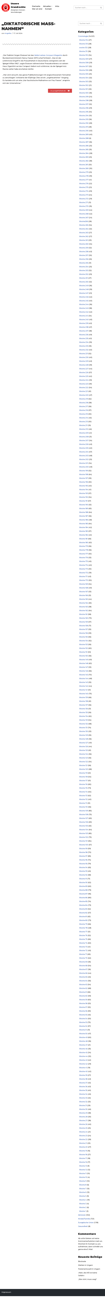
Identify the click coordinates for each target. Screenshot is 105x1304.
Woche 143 (83, 686)
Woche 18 (83, 1162)
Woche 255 (83, 264)
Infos (57, 6)
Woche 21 (83, 1150)
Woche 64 (83, 987)
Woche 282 (84, 162)
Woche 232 (83, 352)
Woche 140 (83, 698)
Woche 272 (83, 200)
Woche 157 (83, 633)
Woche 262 (83, 238)
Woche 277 (83, 181)
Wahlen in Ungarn (85, 1273)
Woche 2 (82, 1215)
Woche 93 (83, 877)
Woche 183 (83, 534)
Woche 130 (83, 736)
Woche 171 (83, 580)
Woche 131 (83, 732)
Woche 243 (84, 310)
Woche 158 (83, 629)
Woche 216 (83, 413)
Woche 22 (83, 1147)
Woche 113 (83, 801)
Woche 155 (83, 641)
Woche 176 (83, 561)
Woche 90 (83, 888)
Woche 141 (83, 694)
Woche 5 (82, 1204)
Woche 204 (84, 455)
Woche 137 (83, 709)
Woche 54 (83, 1025)
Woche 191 (83, 504)
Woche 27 (83, 1128)
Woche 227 (83, 371)
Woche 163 (83, 610)
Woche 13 (83, 1173)
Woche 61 (83, 998)
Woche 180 (83, 546)
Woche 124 (83, 759)
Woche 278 (84, 177)
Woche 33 (83, 1105)
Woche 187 (83, 519)
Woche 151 (83, 656)
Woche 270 (84, 207)
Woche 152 (83, 652)
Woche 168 (83, 591)
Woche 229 (83, 363)
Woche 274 (83, 192)
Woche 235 (83, 340)
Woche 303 (84, 82)
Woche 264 (84, 230)
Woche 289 (84, 135)
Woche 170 (83, 584)
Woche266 (83, 223)
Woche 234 (84, 344)
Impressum (6, 1300)
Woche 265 (83, 226)
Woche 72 (83, 956)
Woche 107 (83, 823)
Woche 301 (83, 90)
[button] (51, 6)
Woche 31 (83, 1112)
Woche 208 (84, 439)
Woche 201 (83, 466)
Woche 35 (83, 1097)
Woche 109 (83, 816)
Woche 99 (83, 854)
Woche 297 (83, 105)
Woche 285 (83, 150)
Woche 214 (83, 420)
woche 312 (83, 48)
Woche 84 (83, 911)
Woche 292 (83, 124)
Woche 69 (83, 968)
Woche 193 (83, 496)
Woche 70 (83, 964)
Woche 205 (83, 451)
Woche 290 (84, 131)
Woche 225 (83, 379)
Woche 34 (83, 1101)
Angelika (8, 33)
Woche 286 (84, 147)
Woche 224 (84, 382)
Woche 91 (83, 884)
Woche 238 (84, 329)
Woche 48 (83, 1048)
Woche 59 (83, 1006)
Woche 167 (83, 595)
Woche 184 (83, 531)
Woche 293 (83, 120)
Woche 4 (83, 1207)
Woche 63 (83, 991)
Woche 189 (83, 512)
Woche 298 (84, 101)
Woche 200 (84, 470)
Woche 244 (84, 306)
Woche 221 (83, 394)
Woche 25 (83, 1135)
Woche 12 (83, 1177)
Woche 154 (83, 645)
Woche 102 (83, 842)
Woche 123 (83, 763)
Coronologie (83, 36)
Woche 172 (83, 576)
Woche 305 (83, 74)
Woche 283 (84, 158)
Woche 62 (83, 994)
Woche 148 (83, 667)
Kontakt (48, 9)
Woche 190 (83, 508)
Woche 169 (83, 588)
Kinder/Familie (84, 1226)
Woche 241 (83, 318)
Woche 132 (83, 728)
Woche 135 (83, 717)
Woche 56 (83, 1017)
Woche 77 (83, 937)
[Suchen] (86, 8)
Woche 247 (83, 295)
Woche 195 (83, 489)
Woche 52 (83, 1032)
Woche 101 (83, 846)
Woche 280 (84, 169)
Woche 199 (83, 474)
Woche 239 (83, 325)
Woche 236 (83, 337)
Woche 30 (83, 1116)
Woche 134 (83, 721)
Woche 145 (83, 679)
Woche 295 (83, 112)
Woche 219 (83, 401)
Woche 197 (83, 481)
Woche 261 (83, 242)
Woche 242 (84, 314)
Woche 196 (83, 485)
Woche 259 (83, 249)
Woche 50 (83, 1040)
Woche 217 (83, 409)
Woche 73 (83, 953)
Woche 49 (83, 1044)
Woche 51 (83, 1036)
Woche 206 (84, 447)
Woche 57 (83, 1013)
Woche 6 (82, 1200)
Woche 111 (83, 808)
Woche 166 (83, 599)
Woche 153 (83, 648)
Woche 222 (83, 390)
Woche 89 (83, 892)
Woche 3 (82, 1211)
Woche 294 (84, 116)
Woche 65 (83, 983)
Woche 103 (83, 839)
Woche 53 (83, 1029)
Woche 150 (83, 660)
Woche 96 (83, 865)
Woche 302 (84, 86)
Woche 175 (83, 565)
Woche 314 (83, 40)
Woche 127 (83, 747)
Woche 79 (83, 930)
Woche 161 (83, 618)
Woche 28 (83, 1124)
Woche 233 (83, 348)
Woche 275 (83, 188)
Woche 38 (83, 1086)
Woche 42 (83, 1071)
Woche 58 (83, 1010)
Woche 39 (83, 1082)
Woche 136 (83, 713)
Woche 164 (83, 607)
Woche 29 (83, 1120)
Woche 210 (83, 432)
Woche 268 (84, 215)
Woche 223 (83, 386)
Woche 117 (83, 785)
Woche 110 (83, 812)
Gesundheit (83, 1234)
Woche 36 (83, 1093)
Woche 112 (83, 804)
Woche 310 (83, 55)
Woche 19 (83, 1158)
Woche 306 (84, 71)
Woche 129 (83, 740)
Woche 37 (83, 1090)
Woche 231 (83, 356)
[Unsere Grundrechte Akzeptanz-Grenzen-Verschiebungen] (15, 7)
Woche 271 (83, 204)
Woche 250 (83, 283)
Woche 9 (82, 1188)
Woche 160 (83, 622)
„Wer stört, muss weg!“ (87, 1287)
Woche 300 (84, 93)
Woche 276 (83, 185)
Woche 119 (83, 778)
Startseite (36, 6)
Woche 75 (83, 945)
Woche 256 (83, 261)
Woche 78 (83, 934)
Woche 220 (84, 398)
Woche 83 (83, 915)
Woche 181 (83, 542)
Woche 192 (83, 500)
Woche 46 (83, 1055)
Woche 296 (83, 109)
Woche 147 (83, 671)
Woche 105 (83, 831)
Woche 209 (84, 436)
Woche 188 (83, 515)
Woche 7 (82, 1196)
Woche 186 (83, 523)
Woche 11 (83, 1181)
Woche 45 (83, 1059)
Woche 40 (83, 1078)
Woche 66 (83, 979)
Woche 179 (83, 550)
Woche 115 (83, 793)
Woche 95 (83, 869)
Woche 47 (83, 1051)
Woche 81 (83, 922)
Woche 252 (83, 276)
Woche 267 (83, 219)
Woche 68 (83, 972)
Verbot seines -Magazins (48, 55)
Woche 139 (83, 702)
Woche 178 (83, 553)
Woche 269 (83, 211)
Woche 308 (84, 63)
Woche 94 (83, 873)
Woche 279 (83, 173)
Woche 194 (83, 493)
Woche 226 (83, 375)
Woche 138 (83, 705)
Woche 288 (84, 139)
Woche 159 (83, 626)
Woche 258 (83, 253)
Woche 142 (83, 690)
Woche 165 (83, 603)
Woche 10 (83, 1185)
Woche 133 (83, 725)
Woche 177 (83, 557)
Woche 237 (83, 333)
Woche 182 (83, 538)
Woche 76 (83, 941)
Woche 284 (84, 154)
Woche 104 (83, 835)
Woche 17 (83, 1166)
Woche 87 (83, 899)
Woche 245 (83, 302)
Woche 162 (83, 614)
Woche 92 (83, 880)
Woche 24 (83, 1139)
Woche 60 (83, 1002)
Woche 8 (83, 1192)
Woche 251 (83, 280)
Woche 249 (84, 287)
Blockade (82, 1269)
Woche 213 (83, 424)
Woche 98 (83, 858)
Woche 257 (83, 257)
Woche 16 (83, 1169)
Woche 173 (83, 572)
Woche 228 (84, 367)
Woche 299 (83, 97)
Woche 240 (84, 321)
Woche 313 (83, 44)
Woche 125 (83, 755)
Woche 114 (83, 797)
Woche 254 (83, 268)
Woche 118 (83, 782)
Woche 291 (83, 128)
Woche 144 (83, 683)
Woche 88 (83, 896)
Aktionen (82, 1223)
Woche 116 (83, 789)
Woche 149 (83, 664)
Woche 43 (83, 1067)
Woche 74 (83, 949)
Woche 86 (83, 903)
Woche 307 (84, 67)
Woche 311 (83, 52)
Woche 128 (83, 744)
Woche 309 (84, 59)
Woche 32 (83, 1109)
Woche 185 (83, 527)
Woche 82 (83, 918)
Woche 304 (84, 78)
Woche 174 (83, 569)
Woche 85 (83, 907)
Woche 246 (84, 299)
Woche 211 (83, 428)
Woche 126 (83, 751)
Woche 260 (84, 245)
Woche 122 (83, 766)
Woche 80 (83, 926)
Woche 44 (83, 1063)
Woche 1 (82, 1219)
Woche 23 (83, 1143)
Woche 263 (83, 234)
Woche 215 (83, 417)
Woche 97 (83, 861)
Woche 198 (83, 477)
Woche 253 (83, 272)
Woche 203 (84, 458)
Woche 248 (84, 291)
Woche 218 (83, 405)
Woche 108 (83, 820)
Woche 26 (83, 1131)
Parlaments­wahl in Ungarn (89, 1277)
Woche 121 (83, 770)
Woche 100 (83, 850)
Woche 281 (83, 166)
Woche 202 (84, 462)
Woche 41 (83, 1074)
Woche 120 (83, 774)
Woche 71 (83, 960)
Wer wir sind (37, 9)
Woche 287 (84, 143)
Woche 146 (83, 675)
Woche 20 (83, 1154)
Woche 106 (83, 827)
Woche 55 (83, 1021)
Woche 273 (83, 196)
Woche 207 (84, 443)
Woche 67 (83, 975)
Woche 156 (83, 637)
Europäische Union (86, 1230)
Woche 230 (84, 360)
